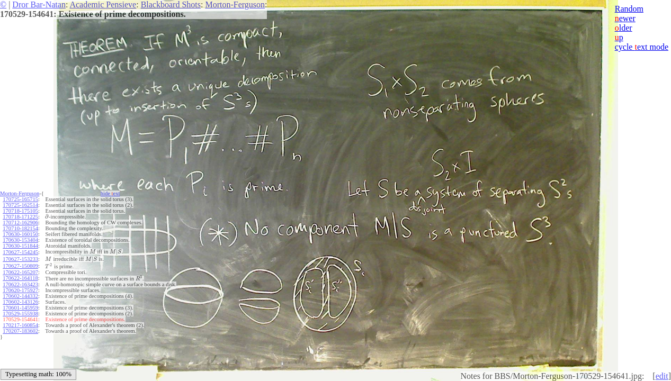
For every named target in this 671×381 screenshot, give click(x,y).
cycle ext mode (641, 46)
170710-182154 (20, 228)
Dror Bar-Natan (39, 4)
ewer (625, 18)
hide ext (110, 193)
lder (623, 27)
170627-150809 (20, 266)
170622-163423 (20, 284)
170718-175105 (20, 211)
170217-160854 (20, 325)
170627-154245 (20, 252)
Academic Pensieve (102, 4)
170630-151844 (20, 246)
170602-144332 (20, 296)
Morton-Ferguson (235, 4)
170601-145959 (20, 308)
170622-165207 (20, 272)
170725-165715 (20, 199)
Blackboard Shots (171, 4)
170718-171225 (20, 217)
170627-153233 (20, 259)
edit (662, 375)
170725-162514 (20, 205)
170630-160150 (20, 234)
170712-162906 (20, 222)
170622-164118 (20, 278)
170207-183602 (20, 331)
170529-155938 (20, 313)
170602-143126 (20, 302)
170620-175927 (20, 290)
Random (629, 8)
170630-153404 (20, 240)
